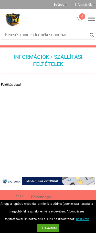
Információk (83, 4)
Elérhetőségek (41, 197)
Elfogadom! (48, 228)
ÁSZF (19, 197)
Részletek (82, 219)
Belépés (59, 4)
